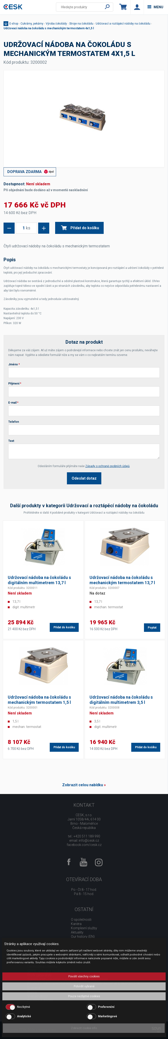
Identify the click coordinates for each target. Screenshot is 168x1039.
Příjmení (14, 383)
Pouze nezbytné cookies (84, 996)
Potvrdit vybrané (84, 986)
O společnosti (81, 919)
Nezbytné (23, 1007)
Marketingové (107, 1016)
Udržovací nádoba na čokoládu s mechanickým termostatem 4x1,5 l (49, 28)
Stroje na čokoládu (81, 23)
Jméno (14, 364)
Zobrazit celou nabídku (82, 785)
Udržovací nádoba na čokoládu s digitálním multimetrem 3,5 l (121, 700)
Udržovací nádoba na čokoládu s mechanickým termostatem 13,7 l (122, 580)
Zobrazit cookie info (84, 1028)
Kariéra (76, 924)
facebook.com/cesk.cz (84, 845)
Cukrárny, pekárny (31, 23)
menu (155, 7)
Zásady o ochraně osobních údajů (107, 466)
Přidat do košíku (80, 227)
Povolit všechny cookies (84, 976)
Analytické (24, 1016)
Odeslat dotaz (84, 478)
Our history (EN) (83, 936)
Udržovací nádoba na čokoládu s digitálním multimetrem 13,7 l (39, 580)
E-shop (13, 23)
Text (11, 440)
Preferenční (106, 1007)
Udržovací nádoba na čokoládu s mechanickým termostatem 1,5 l (39, 700)
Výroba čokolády (56, 23)
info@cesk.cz (89, 840)
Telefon (13, 421)
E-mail (13, 402)
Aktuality (77, 932)
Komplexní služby (84, 928)
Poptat (152, 627)
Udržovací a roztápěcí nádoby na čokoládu (123, 23)
